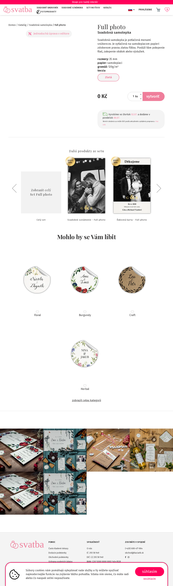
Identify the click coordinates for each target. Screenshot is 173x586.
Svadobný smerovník (47, 8)
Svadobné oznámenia (72, 8)
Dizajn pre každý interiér (86, 2)
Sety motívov (93, 8)
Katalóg (107, 8)
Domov (12, 25)
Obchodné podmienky (58, 557)
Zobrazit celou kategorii (86, 400)
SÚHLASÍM (149, 571)
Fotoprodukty (46, 12)
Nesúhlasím (149, 578)
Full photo (60, 25)
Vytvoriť (152, 96)
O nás (89, 548)
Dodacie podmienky (57, 553)
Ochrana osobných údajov (60, 561)
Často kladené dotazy (58, 548)
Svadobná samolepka (40, 25)
